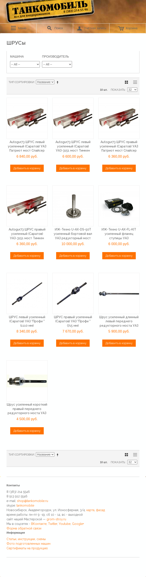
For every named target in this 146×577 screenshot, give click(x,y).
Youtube (64, 524)
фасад (100, 510)
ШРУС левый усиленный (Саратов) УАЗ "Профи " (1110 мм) (27, 321)
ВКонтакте (39, 524)
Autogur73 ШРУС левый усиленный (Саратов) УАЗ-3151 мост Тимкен (73, 146)
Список (134, 82)
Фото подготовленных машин (28, 543)
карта (90, 510)
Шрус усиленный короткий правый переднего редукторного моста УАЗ (27, 409)
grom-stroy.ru (56, 519)
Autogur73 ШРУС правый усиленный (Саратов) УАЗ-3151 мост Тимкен (27, 234)
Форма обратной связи (24, 528)
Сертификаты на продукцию (27, 548)
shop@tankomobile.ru (32, 501)
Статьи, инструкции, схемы (26, 539)
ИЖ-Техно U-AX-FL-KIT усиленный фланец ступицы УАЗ (119, 234)
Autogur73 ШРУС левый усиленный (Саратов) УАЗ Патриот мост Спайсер (27, 146)
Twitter (52, 524)
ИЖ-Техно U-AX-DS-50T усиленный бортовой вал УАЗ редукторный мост (73, 234)
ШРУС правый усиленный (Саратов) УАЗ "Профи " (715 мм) (73, 321)
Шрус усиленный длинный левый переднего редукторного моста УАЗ (119, 321)
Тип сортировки (21, 82)
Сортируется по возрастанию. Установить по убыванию (58, 82)
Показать (118, 89)
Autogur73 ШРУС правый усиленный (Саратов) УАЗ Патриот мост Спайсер (119, 146)
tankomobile (25, 505)
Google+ (78, 524)
